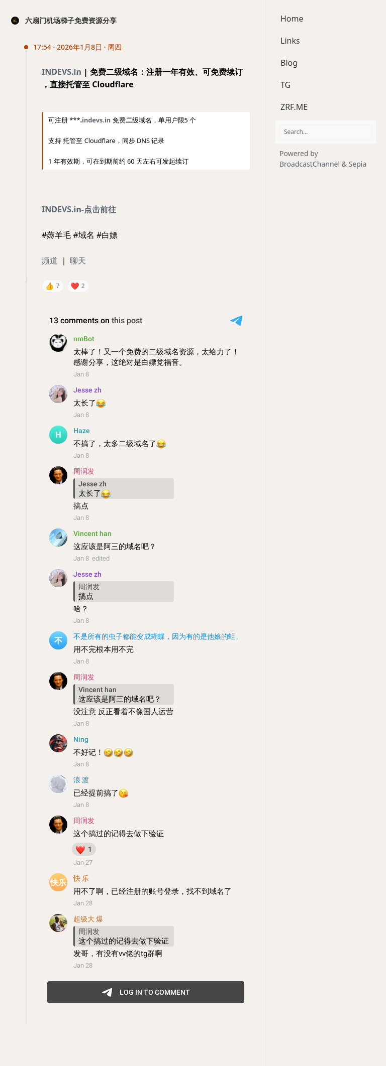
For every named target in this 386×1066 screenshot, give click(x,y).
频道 (50, 260)
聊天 (78, 260)
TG (285, 84)
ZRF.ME (294, 106)
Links (290, 40)
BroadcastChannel (310, 164)
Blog (289, 62)
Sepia (358, 164)
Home (292, 18)
